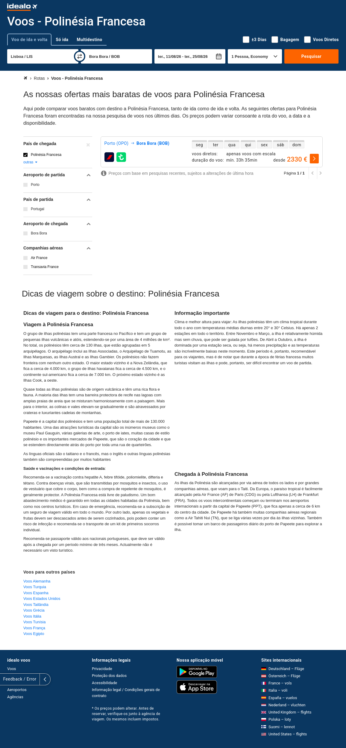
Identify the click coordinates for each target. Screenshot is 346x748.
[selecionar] (314, 158)
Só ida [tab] (62, 39)
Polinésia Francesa (46, 155)
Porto (35, 185)
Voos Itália (32, 616)
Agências (15, 697)
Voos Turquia (34, 587)
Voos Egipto (33, 633)
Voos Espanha (35, 593)
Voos (11, 668)
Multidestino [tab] (89, 39)
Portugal (37, 209)
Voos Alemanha (36, 581)
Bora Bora (39, 233)
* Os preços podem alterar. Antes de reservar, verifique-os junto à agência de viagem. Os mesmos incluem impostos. (126, 713)
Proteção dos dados (109, 675)
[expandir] (5, 679)
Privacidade (102, 668)
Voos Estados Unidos (41, 598)
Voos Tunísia (34, 622)
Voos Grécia (34, 610)
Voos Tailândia (35, 604)
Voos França (34, 628)
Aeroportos (17, 689)
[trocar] (79, 56)
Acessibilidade (104, 683)
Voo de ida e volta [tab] (29, 39)
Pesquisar (311, 56)
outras (30, 162)
